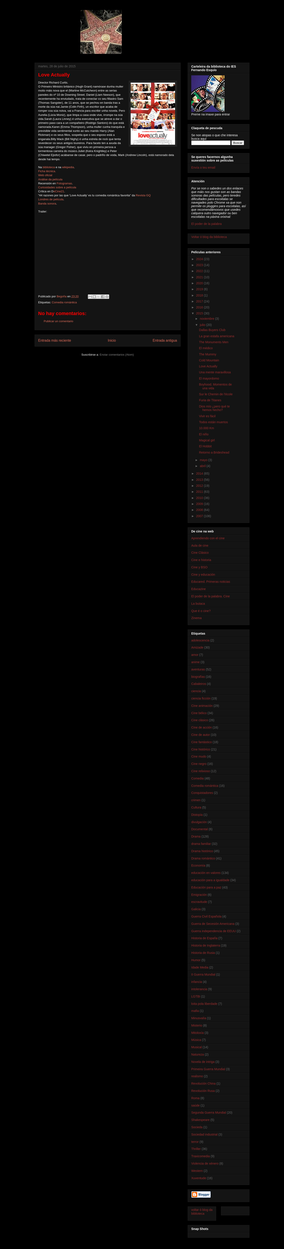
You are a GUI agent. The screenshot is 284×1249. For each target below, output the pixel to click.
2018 (200, 295)
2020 (200, 283)
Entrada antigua (165, 340)
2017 (200, 301)
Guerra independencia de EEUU (213, 931)
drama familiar (201, 844)
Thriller (196, 1149)
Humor (196, 960)
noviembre (207, 318)
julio (203, 325)
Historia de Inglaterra (205, 945)
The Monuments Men (213, 342)
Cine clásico (199, 720)
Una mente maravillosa (215, 372)
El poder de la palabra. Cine (210, 596)
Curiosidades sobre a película (57, 187)
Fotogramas (64, 183)
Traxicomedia (200, 1156)
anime (195, 662)
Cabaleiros (198, 684)
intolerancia (199, 989)
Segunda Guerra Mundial (208, 1112)
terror (195, 1142)
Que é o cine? (201, 611)
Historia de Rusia (203, 953)
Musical (196, 1047)
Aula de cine (199, 545)
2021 (200, 277)
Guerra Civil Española (206, 916)
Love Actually (208, 366)
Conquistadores (202, 793)
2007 (200, 516)
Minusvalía (198, 1018)
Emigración (199, 894)
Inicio (112, 340)
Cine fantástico (201, 742)
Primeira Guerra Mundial (208, 1069)
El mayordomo (209, 378)
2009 (200, 504)
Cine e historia (201, 560)
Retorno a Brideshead (214, 452)
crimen (196, 800)
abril (203, 466)
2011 (200, 491)
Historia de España (204, 938)
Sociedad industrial (204, 1134)
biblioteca (49, 167)
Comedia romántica (64, 302)
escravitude (199, 902)
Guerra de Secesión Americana (213, 924)
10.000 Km (206, 428)
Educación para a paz (206, 887)
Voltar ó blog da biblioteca (209, 237)
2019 (200, 289)
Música (196, 1040)
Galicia (196, 909)
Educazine (198, 589)
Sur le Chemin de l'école (216, 394)
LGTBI (195, 996)
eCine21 (58, 191)
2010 (200, 498)
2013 (200, 479)
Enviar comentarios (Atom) (117, 354)
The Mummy (207, 354)
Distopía (197, 814)
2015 (200, 313)
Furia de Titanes (210, 400)
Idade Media (199, 967)
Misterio (196, 1025)
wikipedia (68, 167)
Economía (198, 865)
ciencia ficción (201, 698)
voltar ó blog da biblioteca (202, 1211)
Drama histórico (202, 851)
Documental (199, 829)
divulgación (199, 822)
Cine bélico (199, 713)
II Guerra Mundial (203, 974)
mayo (204, 460)
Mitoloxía (197, 1033)
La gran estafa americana (216, 336)
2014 (200, 473)
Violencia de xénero (205, 1163)
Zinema (196, 618)
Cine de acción (201, 727)
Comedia (197, 778)
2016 (200, 307)
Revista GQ (143, 195)
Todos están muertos (213, 422)
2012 (200, 485)
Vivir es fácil (207, 416)
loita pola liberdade (204, 1003)
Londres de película (50, 199)
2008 (200, 510)
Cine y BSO (199, 567)
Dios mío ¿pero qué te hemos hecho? (214, 408)
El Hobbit (205, 446)
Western (197, 1171)
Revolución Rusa (203, 1091)
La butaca (198, 603)
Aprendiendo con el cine (208, 538)
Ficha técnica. (47, 171)
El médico (206, 348)
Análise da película (50, 179)
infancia (196, 982)
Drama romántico (203, 858)
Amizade (197, 647)
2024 (200, 259)
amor (194, 655)
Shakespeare (200, 1120)
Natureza (197, 1054)
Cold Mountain (209, 360)
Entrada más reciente (54, 340)
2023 (200, 265)
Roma (195, 1098)
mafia (195, 1011)
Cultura (196, 807)
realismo (197, 1076)
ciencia (196, 691)
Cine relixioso (200, 771)
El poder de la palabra (206, 224)
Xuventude (198, 1178)
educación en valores (206, 873)
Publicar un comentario (58, 321)
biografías (198, 676)
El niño (204, 434)
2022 (200, 271)
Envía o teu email (203, 167)
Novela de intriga (203, 1062)
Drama (196, 836)
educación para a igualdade (210, 880)
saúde (195, 1105)
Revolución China (203, 1083)
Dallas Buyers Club (212, 330)
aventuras (198, 669)
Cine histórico (200, 749)
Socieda (197, 1127)
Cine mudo (198, 756)
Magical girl (207, 440)
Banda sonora (47, 203)
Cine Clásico (200, 552)
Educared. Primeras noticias (210, 581)
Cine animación (202, 705)
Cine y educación (203, 574)
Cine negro (199, 764)
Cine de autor (200, 735)
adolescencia (200, 640)
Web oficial (45, 175)
